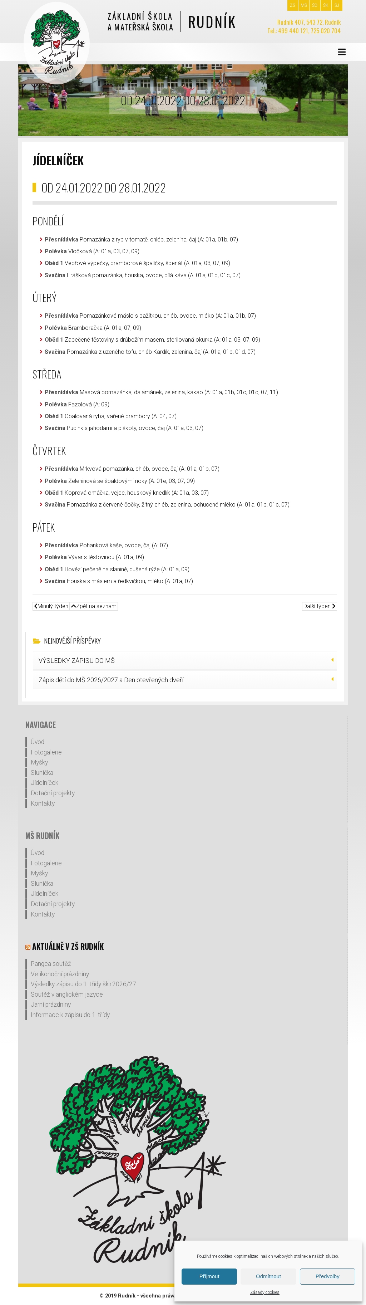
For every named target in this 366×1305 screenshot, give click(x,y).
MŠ (304, 5)
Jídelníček (44, 782)
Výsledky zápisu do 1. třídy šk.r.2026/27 (83, 984)
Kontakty (43, 803)
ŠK (325, 5)
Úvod (37, 742)
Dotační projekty (53, 793)
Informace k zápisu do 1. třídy (70, 1014)
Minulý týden (51, 606)
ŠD (314, 5)
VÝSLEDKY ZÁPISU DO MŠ (77, 660)
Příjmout (209, 1276)
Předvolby (328, 1276)
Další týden (319, 606)
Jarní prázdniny (51, 1004)
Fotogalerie (46, 752)
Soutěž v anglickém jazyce (67, 994)
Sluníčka (42, 772)
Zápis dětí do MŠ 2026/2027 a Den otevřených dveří (111, 680)
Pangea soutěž (51, 963)
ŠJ (337, 5)
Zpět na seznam (94, 606)
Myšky (39, 762)
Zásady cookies (265, 1292)
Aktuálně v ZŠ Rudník (68, 946)
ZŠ (292, 5)
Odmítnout (268, 1276)
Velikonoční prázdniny (60, 974)
